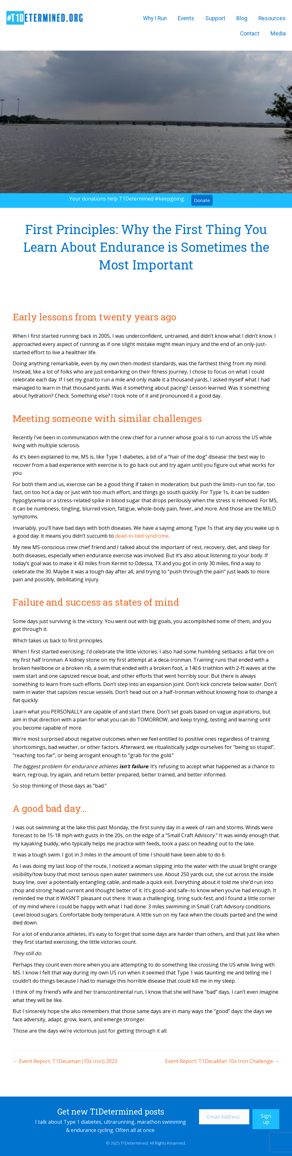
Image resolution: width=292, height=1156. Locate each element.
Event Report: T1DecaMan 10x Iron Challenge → (222, 1061)
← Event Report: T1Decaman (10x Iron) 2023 (65, 1061)
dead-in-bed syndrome (142, 535)
